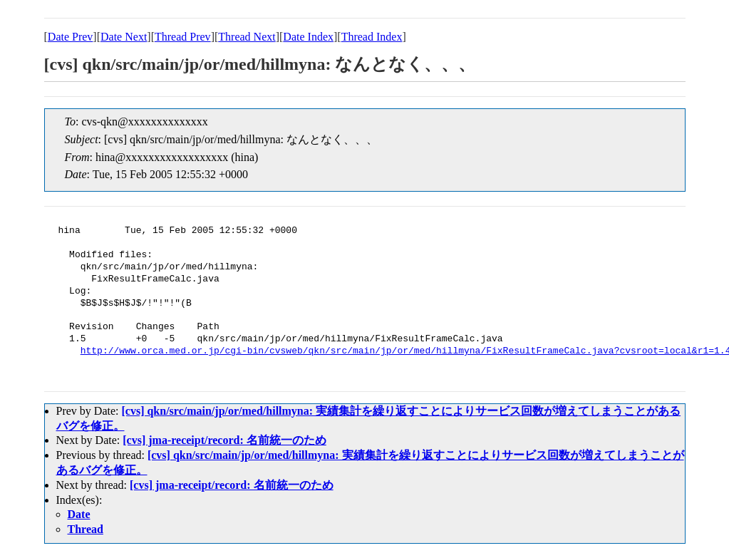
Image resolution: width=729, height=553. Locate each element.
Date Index (308, 37)
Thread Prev (183, 37)
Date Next (123, 37)
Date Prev (70, 37)
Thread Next (246, 37)
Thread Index (372, 37)
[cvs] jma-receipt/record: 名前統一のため (224, 440)
